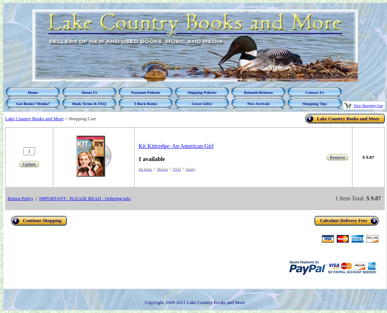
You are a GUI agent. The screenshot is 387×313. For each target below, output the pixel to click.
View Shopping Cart (368, 106)
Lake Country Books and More (34, 118)
